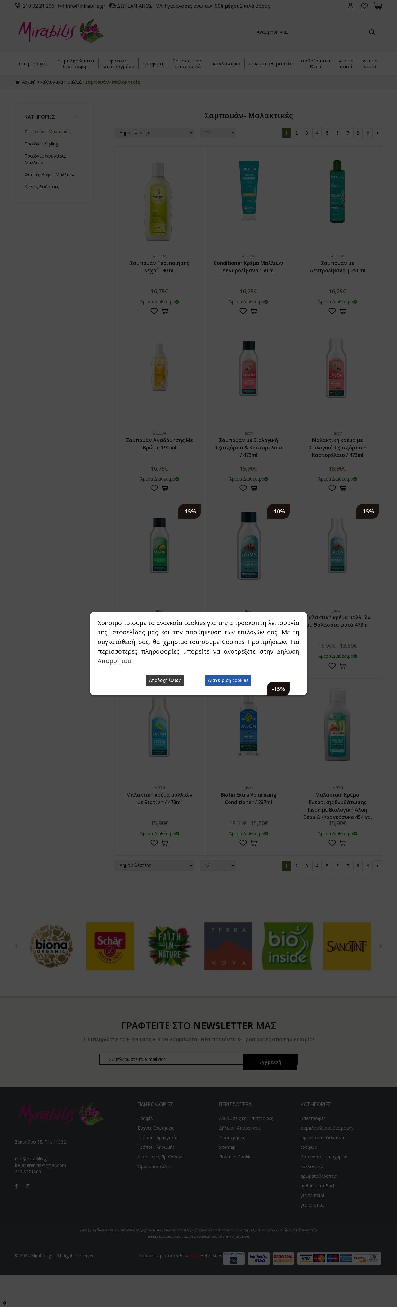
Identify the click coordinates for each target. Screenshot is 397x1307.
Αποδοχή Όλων (165, 680)
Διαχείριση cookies (228, 680)
